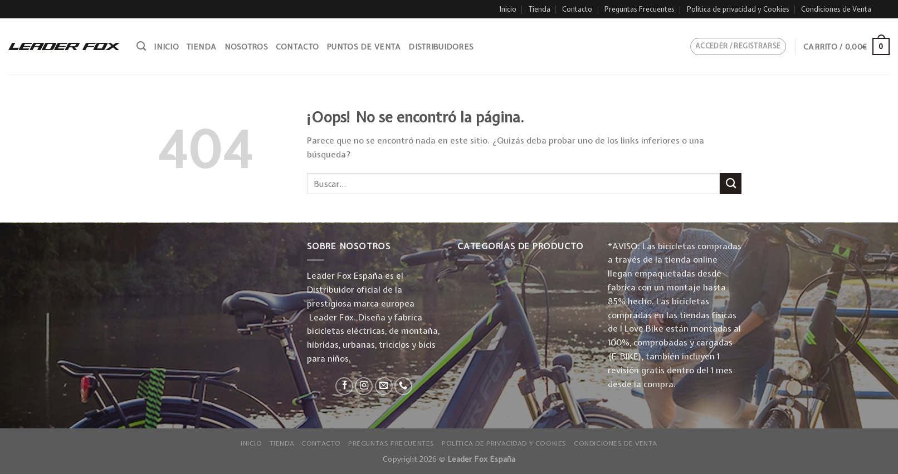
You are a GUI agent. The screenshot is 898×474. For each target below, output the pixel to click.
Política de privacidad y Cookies (738, 9)
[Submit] (730, 183)
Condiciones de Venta (836, 9)
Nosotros (246, 47)
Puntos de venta (363, 47)
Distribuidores (441, 47)
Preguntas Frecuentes (639, 9)
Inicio (508, 9)
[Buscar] (141, 46)
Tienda (539, 9)
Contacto (577, 9)
